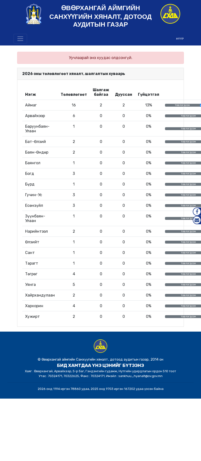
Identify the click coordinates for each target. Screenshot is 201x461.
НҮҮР (180, 38)
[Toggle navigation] (20, 39)
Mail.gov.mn (197, 220)
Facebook (197, 212)
